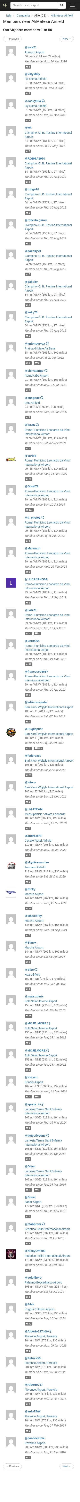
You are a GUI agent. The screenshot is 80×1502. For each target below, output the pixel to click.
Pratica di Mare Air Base (40, 348)
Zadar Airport (33, 1202)
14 (28, 664)
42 (28, 1323)
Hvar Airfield (32, 974)
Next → (67, 38)
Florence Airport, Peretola (41, 1336)
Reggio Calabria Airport (39, 1309)
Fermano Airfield (35, 867)
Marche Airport (34, 894)
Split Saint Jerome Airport (41, 1001)
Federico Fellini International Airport (47, 1229)
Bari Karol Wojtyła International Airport (49, 707)
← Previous (12, 38)
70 (28, 479)
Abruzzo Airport (34, 52)
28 (28, 1015)
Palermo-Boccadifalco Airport (43, 1282)
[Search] (62, 5)
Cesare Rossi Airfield (38, 840)
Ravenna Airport (35, 1443)
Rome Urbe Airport (36, 375)
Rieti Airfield (32, 402)
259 (38, 748)
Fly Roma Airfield (35, 78)
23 (28, 775)
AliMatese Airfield (62, 15)
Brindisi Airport (34, 1082)
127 (29, 510)
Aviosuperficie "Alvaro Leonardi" (45, 814)
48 (28, 908)
